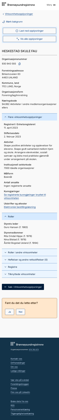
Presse (14, 388)
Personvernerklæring (20, 409)
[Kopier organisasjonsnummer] (20, 64)
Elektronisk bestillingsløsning (20, 207)
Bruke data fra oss (19, 401)
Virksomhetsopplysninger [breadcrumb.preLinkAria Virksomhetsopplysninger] (19, 14)
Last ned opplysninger (29, 30)
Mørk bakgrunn (12, 21)
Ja (9, 311)
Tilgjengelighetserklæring (22, 413)
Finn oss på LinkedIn (20, 392)
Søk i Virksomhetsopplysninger (23, 286)
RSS (13, 405)
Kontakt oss (16, 358)
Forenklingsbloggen (20, 384)
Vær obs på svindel (20, 380)
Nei (20, 311)
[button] (51, 4)
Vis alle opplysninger (29, 38)
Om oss (14, 367)
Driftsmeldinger (18, 363)
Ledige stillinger (18, 371)
